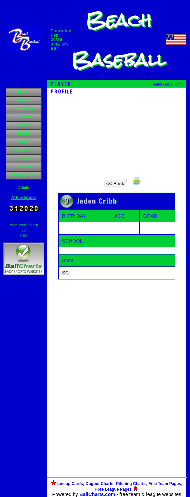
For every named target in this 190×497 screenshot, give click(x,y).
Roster (23, 99)
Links (23, 133)
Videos (24, 124)
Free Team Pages (164, 483)
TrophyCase (23, 174)
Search (23, 166)
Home (24, 91)
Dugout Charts (99, 483)
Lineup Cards (70, 483)
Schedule (23, 108)
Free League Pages (113, 489)
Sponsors (24, 149)
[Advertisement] (24, 391)
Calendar (23, 116)
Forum (23, 158)
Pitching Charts (131, 483)
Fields (23, 141)
